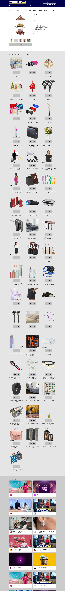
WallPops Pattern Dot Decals (48, 400)
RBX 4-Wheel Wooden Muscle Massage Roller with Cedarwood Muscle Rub (32, 354)
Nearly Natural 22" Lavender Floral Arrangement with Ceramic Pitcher (48, 144)
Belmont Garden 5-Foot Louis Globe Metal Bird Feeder (49, 121)
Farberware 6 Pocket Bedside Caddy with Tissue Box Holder (16, 424)
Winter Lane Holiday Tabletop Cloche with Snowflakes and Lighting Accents (16, 98)
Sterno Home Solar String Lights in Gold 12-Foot (48, 75)
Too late (20, 44)
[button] (10, 6)
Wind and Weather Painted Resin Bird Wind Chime (32, 98)
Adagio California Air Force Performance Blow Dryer (48, 237)
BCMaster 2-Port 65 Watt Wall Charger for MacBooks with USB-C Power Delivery (32, 145)
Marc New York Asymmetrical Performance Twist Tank (16, 191)
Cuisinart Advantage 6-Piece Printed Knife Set (49, 191)
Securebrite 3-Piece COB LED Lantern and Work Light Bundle (16, 214)
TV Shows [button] (13, 5)
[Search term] (49, 2)
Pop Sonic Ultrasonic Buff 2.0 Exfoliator (16, 353)
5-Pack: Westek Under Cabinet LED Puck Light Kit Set (32, 378)
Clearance (33, 5)
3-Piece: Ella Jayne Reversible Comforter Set (48, 353)
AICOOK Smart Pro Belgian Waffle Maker (49, 214)
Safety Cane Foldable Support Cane (32, 423)
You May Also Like (14, 480)
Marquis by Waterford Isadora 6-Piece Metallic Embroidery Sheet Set (32, 329)
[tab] (11, 40)
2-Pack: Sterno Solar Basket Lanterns (49, 446)
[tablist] (20, 40)
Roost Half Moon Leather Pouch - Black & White (48, 306)
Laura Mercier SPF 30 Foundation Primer (32, 446)
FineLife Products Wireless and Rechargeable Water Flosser (32, 283)
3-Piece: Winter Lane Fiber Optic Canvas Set (16, 75)
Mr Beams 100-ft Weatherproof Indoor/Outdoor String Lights (48, 378)
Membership (38, 5)
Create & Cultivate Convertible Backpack (16, 446)
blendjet (50, 4)
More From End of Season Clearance (19, 54)
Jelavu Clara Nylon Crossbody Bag (32, 75)
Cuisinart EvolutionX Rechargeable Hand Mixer (16, 237)
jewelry (48, 4)
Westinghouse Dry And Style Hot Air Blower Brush (16, 378)
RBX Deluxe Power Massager (32, 168)
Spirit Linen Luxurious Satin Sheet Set (32, 400)
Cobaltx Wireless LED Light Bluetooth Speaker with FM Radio (32, 214)
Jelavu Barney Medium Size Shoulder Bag (16, 121)
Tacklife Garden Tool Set (32, 260)
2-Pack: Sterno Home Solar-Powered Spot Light (49, 98)
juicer (52, 4)
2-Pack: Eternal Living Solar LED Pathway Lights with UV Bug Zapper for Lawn (16, 330)
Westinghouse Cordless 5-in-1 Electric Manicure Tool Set (16, 144)
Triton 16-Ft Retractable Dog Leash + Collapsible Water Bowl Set (49, 283)
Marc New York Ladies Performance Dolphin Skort (32, 306)
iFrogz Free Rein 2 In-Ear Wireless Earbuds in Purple (48, 329)
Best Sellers (23, 5)
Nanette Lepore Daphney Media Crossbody (48, 424)
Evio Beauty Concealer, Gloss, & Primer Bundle (16, 283)
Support (48, 5)
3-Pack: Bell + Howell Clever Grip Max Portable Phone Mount (32, 121)
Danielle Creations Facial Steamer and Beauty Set (16, 306)
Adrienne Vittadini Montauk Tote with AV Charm (49, 260)
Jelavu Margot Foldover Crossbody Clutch (16, 469)
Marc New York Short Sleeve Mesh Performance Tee (49, 168)
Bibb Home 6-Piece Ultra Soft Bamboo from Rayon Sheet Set (32, 237)
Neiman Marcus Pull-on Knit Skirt (16, 260)
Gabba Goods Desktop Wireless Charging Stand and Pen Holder (32, 191)
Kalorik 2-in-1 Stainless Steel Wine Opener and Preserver (16, 168)
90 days (34, 33)
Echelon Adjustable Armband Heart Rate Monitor (16, 401)
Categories (17, 5)
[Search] (44, 2)
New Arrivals (28, 5)
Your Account (44, 5)
